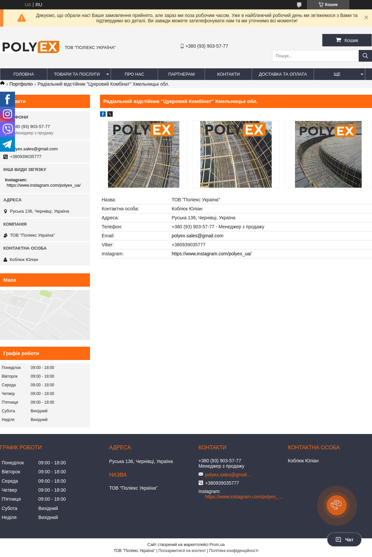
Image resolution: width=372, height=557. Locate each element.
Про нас (134, 74)
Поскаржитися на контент (182, 550)
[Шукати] (365, 56)
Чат (344, 540)
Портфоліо (21, 84)
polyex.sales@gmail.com (197, 235)
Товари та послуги (77, 74)
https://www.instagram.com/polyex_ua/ (211, 253)
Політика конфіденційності (233, 550)
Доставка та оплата (283, 74)
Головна (23, 74)
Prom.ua (217, 544)
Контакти (228, 74)
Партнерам (181, 74)
